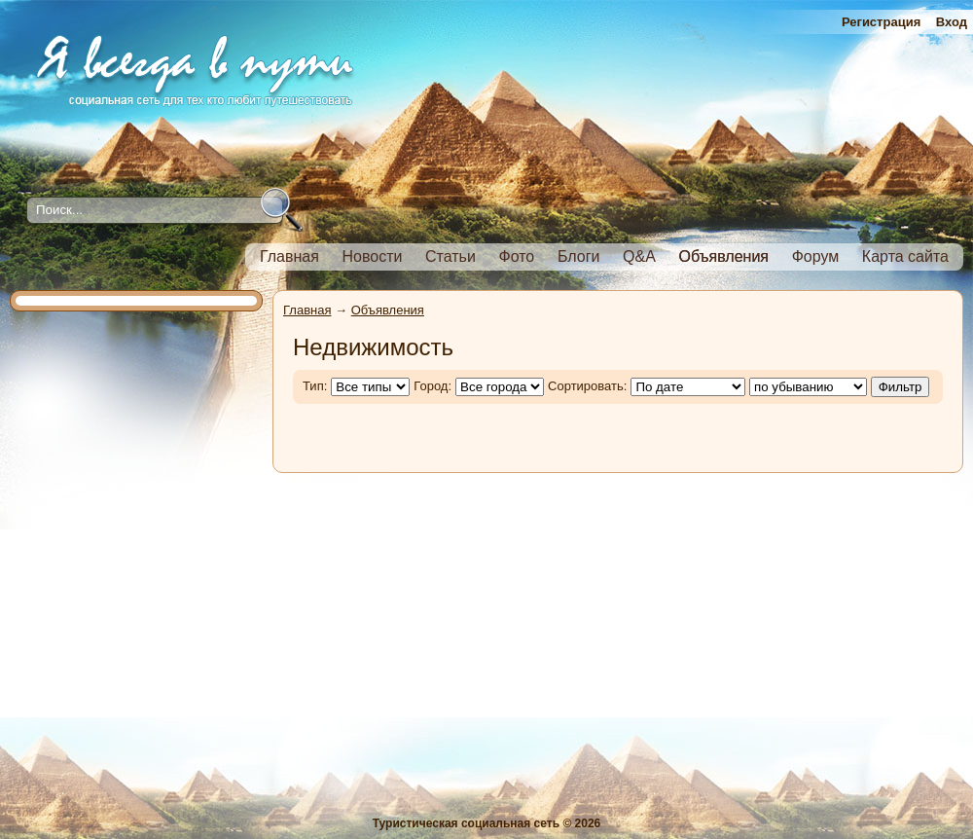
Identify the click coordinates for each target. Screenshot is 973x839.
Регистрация (881, 22)
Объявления (387, 310)
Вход (951, 22)
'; (808, 387)
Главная (307, 310)
